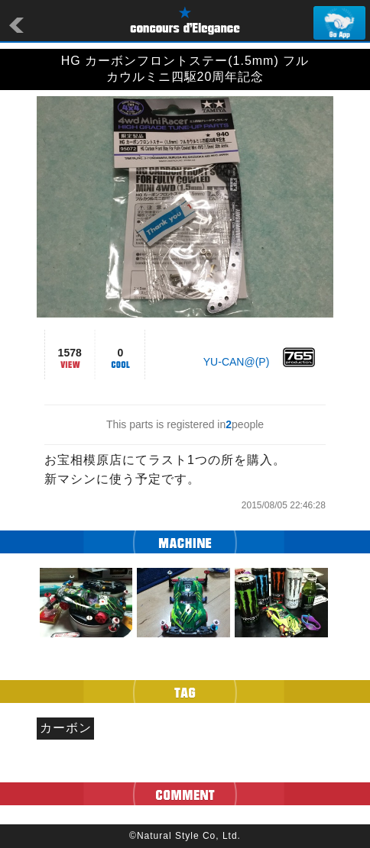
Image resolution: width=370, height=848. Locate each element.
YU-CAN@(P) (236, 362)
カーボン (66, 727)
